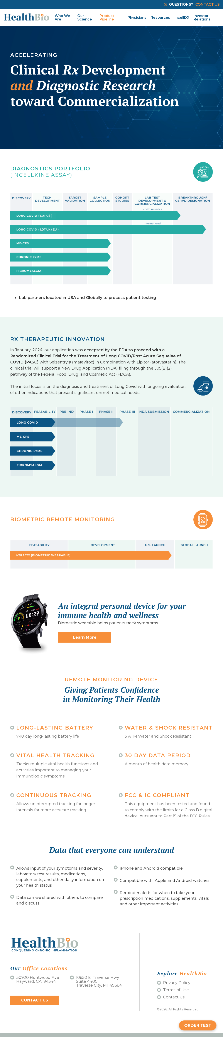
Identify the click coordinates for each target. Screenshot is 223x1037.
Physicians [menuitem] (137, 17)
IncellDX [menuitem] (181, 17)
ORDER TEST (197, 1025)
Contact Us (34, 1000)
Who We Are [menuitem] (62, 17)
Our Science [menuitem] (84, 17)
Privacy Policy (173, 983)
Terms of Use (173, 990)
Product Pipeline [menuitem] (107, 17)
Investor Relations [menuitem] (202, 17)
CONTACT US (207, 4)
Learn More (84, 637)
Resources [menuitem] (160, 17)
